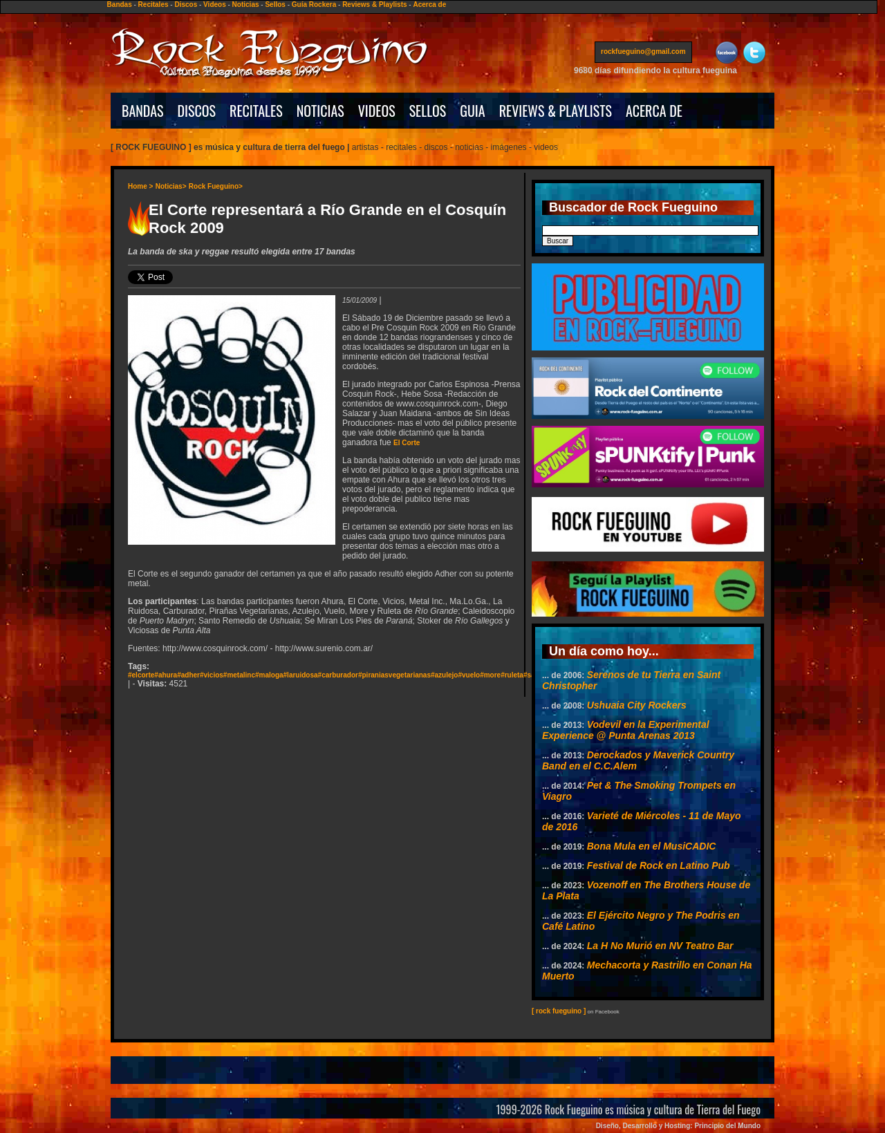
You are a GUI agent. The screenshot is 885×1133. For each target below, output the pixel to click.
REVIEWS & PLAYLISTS (555, 110)
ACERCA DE (654, 110)
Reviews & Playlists (374, 4)
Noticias (245, 4)
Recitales (153, 4)
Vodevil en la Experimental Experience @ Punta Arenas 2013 (625, 730)
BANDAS (143, 110)
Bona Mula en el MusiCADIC (651, 846)
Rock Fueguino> (216, 186)
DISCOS (197, 110)
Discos (185, 4)
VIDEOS (376, 110)
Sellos (275, 4)
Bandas (119, 4)
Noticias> (171, 186)
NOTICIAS (320, 110)
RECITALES (256, 110)
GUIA (472, 110)
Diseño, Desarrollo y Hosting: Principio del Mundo (678, 1126)
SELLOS (428, 110)
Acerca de (429, 4)
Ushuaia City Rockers (637, 705)
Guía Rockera (314, 4)
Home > (140, 186)
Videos (214, 4)
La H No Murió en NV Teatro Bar (660, 945)
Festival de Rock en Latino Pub (658, 865)
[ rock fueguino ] (559, 1011)
